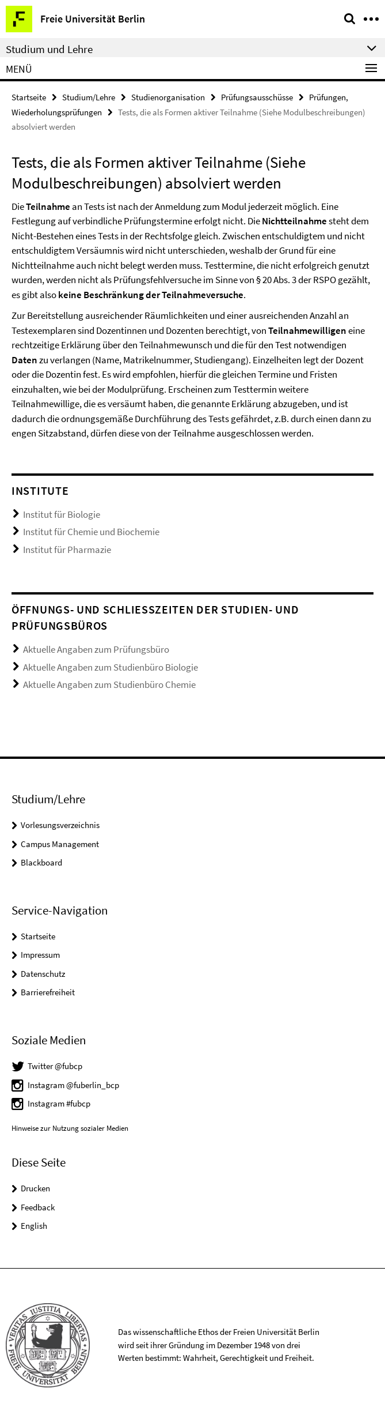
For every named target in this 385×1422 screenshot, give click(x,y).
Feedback (38, 1207)
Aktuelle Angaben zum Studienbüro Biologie (110, 667)
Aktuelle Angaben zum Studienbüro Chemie (109, 684)
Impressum (40, 954)
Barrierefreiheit (48, 992)
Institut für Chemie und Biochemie (91, 531)
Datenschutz (43, 973)
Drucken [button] (35, 1188)
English (34, 1225)
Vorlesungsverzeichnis (60, 824)
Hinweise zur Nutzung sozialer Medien (70, 1128)
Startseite (29, 97)
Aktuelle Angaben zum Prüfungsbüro (96, 649)
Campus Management (60, 843)
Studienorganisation (168, 97)
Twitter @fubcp (55, 1065)
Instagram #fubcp (59, 1103)
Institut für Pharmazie (67, 549)
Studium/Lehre (88, 97)
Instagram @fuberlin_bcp (73, 1084)
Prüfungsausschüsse (257, 97)
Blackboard (41, 862)
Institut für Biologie (61, 514)
